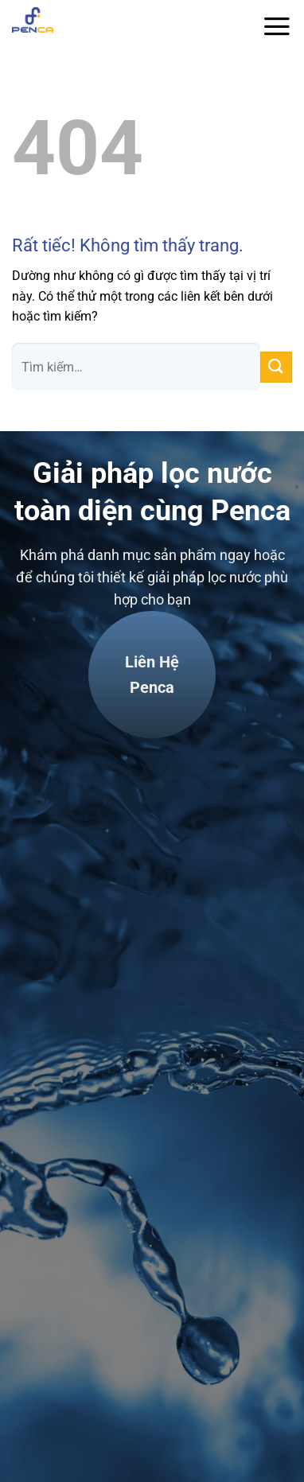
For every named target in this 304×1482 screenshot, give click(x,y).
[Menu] (277, 26)
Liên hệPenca (152, 674)
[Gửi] (276, 367)
